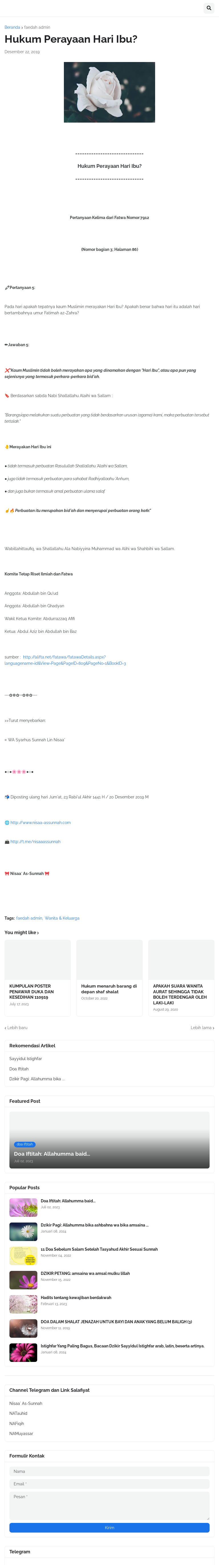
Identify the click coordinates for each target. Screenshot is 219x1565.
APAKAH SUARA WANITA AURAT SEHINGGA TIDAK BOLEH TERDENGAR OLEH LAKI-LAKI (180, 995)
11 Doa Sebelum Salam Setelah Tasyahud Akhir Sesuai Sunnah (99, 1249)
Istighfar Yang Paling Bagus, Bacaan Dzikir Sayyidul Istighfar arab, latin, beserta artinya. (122, 1346)
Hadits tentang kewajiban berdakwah (76, 1297)
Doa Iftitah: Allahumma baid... (68, 1201)
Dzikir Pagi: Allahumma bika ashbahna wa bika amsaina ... (95, 1225)
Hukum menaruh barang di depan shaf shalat (109, 989)
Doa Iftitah (19, 1069)
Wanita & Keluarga (62, 918)
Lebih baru (17, 1027)
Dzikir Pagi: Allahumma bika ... (37, 1079)
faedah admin (37, 27)
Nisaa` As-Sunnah (25, 1403)
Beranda (12, 27)
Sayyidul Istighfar (25, 1058)
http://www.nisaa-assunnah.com (41, 822)
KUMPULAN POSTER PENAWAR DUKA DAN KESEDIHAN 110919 (31, 992)
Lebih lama (201, 1027)
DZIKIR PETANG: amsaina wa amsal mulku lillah (85, 1273)
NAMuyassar (21, 1433)
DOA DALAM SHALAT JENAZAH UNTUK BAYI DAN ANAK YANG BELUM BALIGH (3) (116, 1322)
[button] (209, 8)
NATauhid (18, 1413)
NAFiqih (16, 1423)
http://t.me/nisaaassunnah (35, 841)
